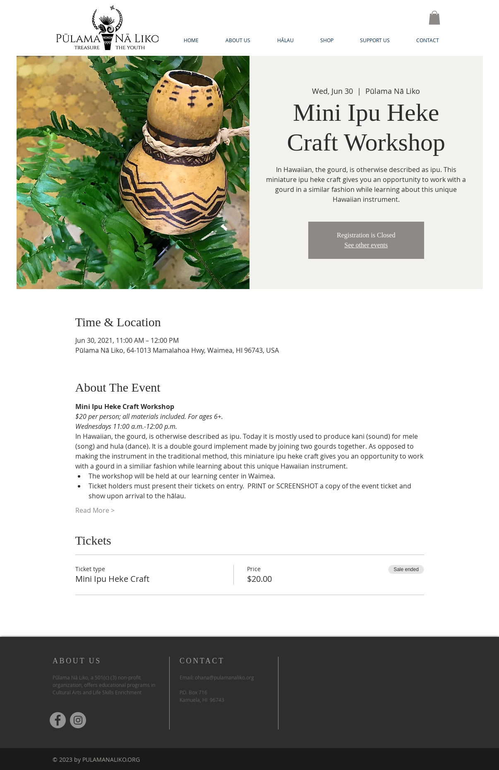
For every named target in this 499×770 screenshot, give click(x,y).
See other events (366, 245)
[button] (434, 17)
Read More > (95, 510)
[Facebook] (58, 720)
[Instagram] (78, 720)
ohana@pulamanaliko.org (224, 677)
